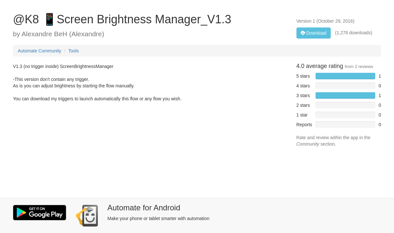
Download (314, 33)
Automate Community (39, 50)
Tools (73, 50)
